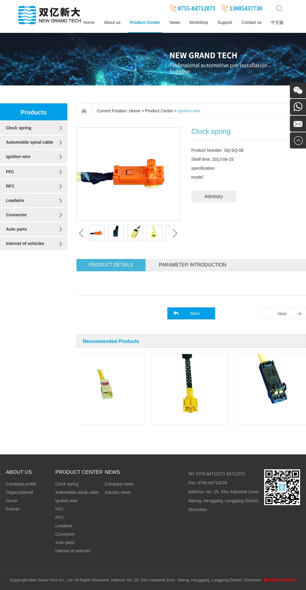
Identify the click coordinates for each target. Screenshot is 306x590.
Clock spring (18, 127)
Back (195, 313)
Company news (119, 484)
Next (282, 313)
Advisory (213, 196)
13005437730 (246, 8)
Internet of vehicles (25, 243)
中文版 (277, 22)
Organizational (19, 492)
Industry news (118, 492)
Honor (11, 500)
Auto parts (16, 229)
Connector (16, 214)
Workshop (198, 22)
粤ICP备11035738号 (279, 580)
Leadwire (15, 200)
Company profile (21, 484)
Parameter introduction (192, 264)
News (174, 22)
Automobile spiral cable (29, 142)
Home (88, 22)
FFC (10, 171)
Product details (111, 264)
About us (112, 22)
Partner (13, 509)
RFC (10, 186)
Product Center (145, 22)
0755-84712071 (197, 8)
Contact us (251, 22)
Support (225, 22)
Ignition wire (18, 156)
